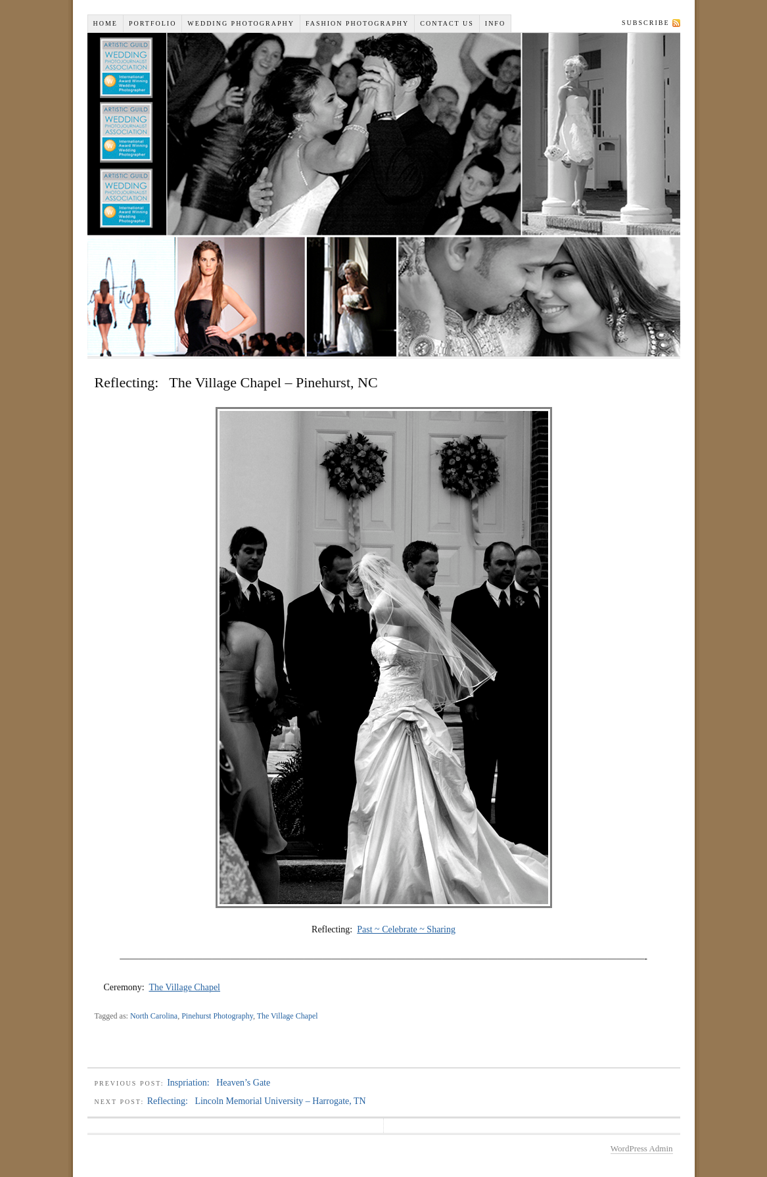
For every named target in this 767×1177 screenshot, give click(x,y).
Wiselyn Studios (383, 194)
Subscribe (645, 22)
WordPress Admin (642, 1148)
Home (105, 23)
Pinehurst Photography (217, 1016)
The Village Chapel (184, 987)
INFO (495, 23)
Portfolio (152, 23)
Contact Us (447, 23)
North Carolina (153, 1016)
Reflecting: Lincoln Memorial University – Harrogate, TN (256, 1101)
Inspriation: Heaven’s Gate (218, 1083)
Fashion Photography (357, 23)
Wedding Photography (240, 23)
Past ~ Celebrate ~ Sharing (406, 929)
